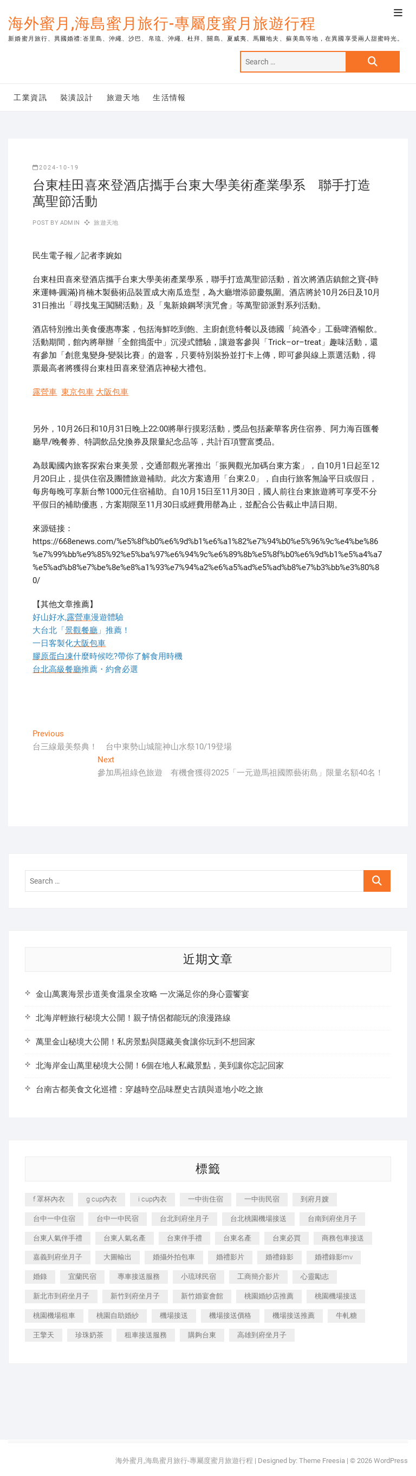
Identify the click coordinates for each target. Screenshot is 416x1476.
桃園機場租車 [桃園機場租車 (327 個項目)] (54, 1315)
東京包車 (77, 392)
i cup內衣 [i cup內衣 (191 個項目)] (152, 1199)
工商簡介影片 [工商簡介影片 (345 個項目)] (258, 1276)
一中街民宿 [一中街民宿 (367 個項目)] (262, 1199)
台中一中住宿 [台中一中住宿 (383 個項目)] (54, 1218)
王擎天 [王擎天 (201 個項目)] (43, 1335)
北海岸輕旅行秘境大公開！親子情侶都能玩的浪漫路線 (133, 1018)
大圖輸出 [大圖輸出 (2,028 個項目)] (117, 1257)
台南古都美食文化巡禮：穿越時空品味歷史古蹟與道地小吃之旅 (149, 1089)
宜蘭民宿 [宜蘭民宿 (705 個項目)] (82, 1276)
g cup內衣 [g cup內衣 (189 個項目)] (101, 1199)
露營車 (44, 392)
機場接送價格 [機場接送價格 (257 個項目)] (230, 1315)
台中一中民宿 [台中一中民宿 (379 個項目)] (117, 1218)
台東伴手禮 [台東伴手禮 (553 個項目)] (184, 1238)
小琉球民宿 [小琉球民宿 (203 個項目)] (198, 1276)
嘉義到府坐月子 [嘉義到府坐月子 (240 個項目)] (57, 1257)
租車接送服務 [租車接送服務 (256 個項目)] (146, 1335)
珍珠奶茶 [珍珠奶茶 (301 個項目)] (89, 1335)
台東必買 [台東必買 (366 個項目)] (286, 1238)
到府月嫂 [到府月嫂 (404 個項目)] (315, 1199)
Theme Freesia (322, 1461)
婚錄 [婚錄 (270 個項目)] (40, 1276)
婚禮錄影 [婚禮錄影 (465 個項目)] (279, 1257)
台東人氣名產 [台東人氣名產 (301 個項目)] (124, 1238)
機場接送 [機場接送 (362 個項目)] (174, 1315)
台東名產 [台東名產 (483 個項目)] (237, 1238)
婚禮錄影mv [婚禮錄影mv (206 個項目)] (334, 1257)
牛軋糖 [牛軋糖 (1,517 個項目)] (346, 1315)
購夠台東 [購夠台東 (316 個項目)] (202, 1335)
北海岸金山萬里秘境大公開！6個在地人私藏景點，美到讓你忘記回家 (160, 1065)
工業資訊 (30, 97)
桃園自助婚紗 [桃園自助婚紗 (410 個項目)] (117, 1315)
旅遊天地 (123, 97)
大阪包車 (112, 392)
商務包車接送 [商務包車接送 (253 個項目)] (343, 1238)
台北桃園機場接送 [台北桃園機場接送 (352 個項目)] (258, 1218)
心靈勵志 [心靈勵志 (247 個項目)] (315, 1276)
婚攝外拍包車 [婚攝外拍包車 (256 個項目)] (174, 1257)
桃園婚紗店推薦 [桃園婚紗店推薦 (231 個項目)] (269, 1296)
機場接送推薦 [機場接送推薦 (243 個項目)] (293, 1315)
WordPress (391, 1461)
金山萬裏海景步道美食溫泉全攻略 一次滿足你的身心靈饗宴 (142, 994)
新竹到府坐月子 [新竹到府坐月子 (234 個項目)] (135, 1296)
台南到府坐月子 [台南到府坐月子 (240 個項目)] (332, 1218)
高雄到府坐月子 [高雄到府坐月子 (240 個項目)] (262, 1335)
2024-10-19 (55, 167)
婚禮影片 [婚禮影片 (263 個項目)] (230, 1257)
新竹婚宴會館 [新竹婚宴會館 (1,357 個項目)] (202, 1296)
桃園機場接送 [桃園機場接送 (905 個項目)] (336, 1296)
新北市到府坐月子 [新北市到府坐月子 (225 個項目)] (61, 1296)
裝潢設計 (77, 97)
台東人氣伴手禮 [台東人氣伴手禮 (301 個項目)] (57, 1238)
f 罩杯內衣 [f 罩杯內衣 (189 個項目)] (49, 1199)
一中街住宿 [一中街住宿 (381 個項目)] (205, 1199)
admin (69, 222)
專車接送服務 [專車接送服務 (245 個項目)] (139, 1276)
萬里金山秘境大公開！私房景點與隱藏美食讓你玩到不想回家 (145, 1042)
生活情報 (169, 97)
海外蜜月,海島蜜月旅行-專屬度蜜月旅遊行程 (162, 23)
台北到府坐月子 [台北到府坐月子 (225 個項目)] (184, 1218)
